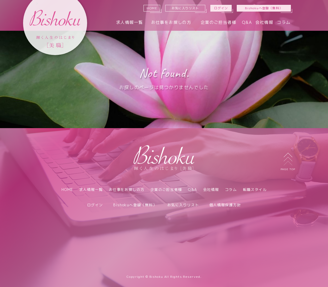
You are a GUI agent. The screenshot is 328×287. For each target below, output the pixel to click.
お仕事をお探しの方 (171, 22)
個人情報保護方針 (225, 204)
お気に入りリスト (185, 8)
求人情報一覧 (129, 22)
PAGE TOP (288, 162)
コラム (283, 22)
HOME (152, 8)
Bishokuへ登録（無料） (264, 8)
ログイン (221, 8)
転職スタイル (254, 189)
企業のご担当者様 (218, 22)
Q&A (247, 22)
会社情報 (264, 22)
